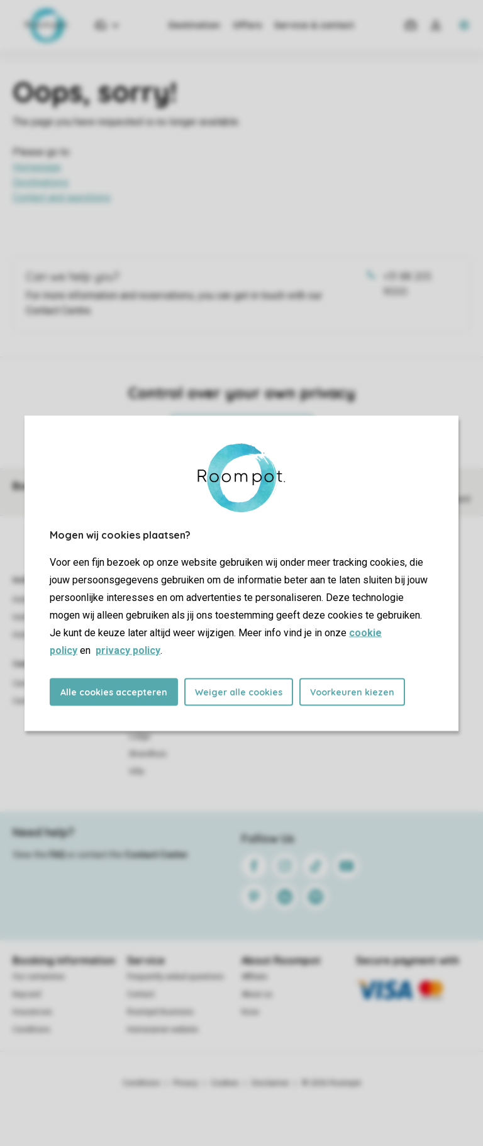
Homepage (37, 167)
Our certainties (39, 976)
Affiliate (254, 976)
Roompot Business (160, 1012)
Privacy (185, 1083)
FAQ (57, 855)
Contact (141, 994)
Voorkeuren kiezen (352, 691)
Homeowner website (162, 1029)
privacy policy (128, 650)
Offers (247, 25)
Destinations (41, 182)
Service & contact (314, 25)
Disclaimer (270, 1083)
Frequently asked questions (175, 976)
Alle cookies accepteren (113, 691)
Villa (136, 771)
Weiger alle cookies (238, 691)
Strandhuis (148, 754)
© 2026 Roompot (331, 1083)
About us (257, 994)
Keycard (27, 994)
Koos (250, 1012)
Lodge (139, 736)
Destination (194, 25)
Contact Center (156, 855)
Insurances (32, 1012)
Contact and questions (62, 197)
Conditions (31, 1029)
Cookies (225, 1083)
